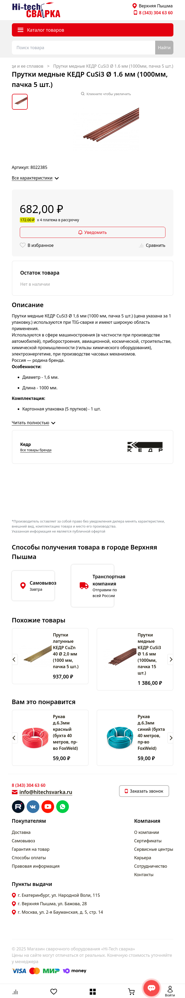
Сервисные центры (153, 849)
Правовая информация (36, 866)
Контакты (143, 874)
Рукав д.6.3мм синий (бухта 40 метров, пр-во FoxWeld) (151, 732)
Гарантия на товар (31, 849)
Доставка (21, 832)
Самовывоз (23, 841)
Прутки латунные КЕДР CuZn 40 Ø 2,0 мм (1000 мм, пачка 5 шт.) (66, 650)
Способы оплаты (29, 858)
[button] (15, 659)
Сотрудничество (150, 866)
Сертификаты (148, 841)
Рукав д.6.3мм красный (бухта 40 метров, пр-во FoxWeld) (65, 732)
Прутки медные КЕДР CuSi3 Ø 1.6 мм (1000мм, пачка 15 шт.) (149, 654)
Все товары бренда (36, 449)
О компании (146, 832)
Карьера (142, 858)
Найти (164, 47)
